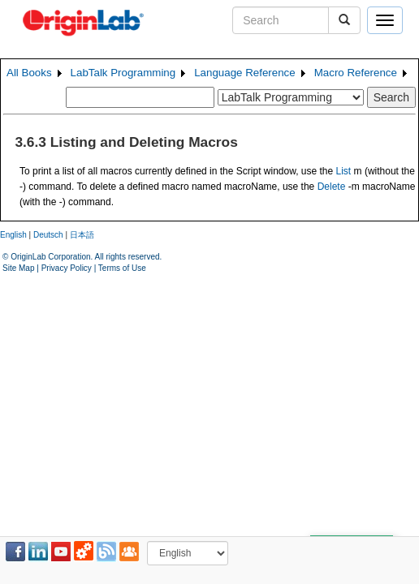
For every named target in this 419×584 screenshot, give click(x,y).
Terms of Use (122, 268)
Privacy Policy (66, 268)
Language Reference (245, 73)
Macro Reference (355, 73)
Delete (331, 186)
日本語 (82, 234)
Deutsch (48, 234)
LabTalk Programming (123, 73)
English (13, 234)
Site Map (18, 268)
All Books (29, 73)
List (344, 171)
